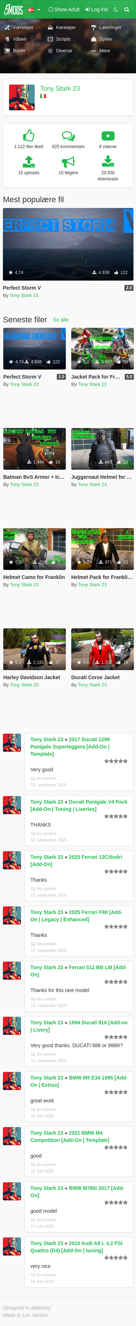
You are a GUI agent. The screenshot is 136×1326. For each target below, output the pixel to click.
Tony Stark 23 (60, 88)
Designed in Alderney (27, 1308)
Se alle (60, 320)
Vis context (43, 778)
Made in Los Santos (25, 1315)
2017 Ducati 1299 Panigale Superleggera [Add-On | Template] (70, 747)
